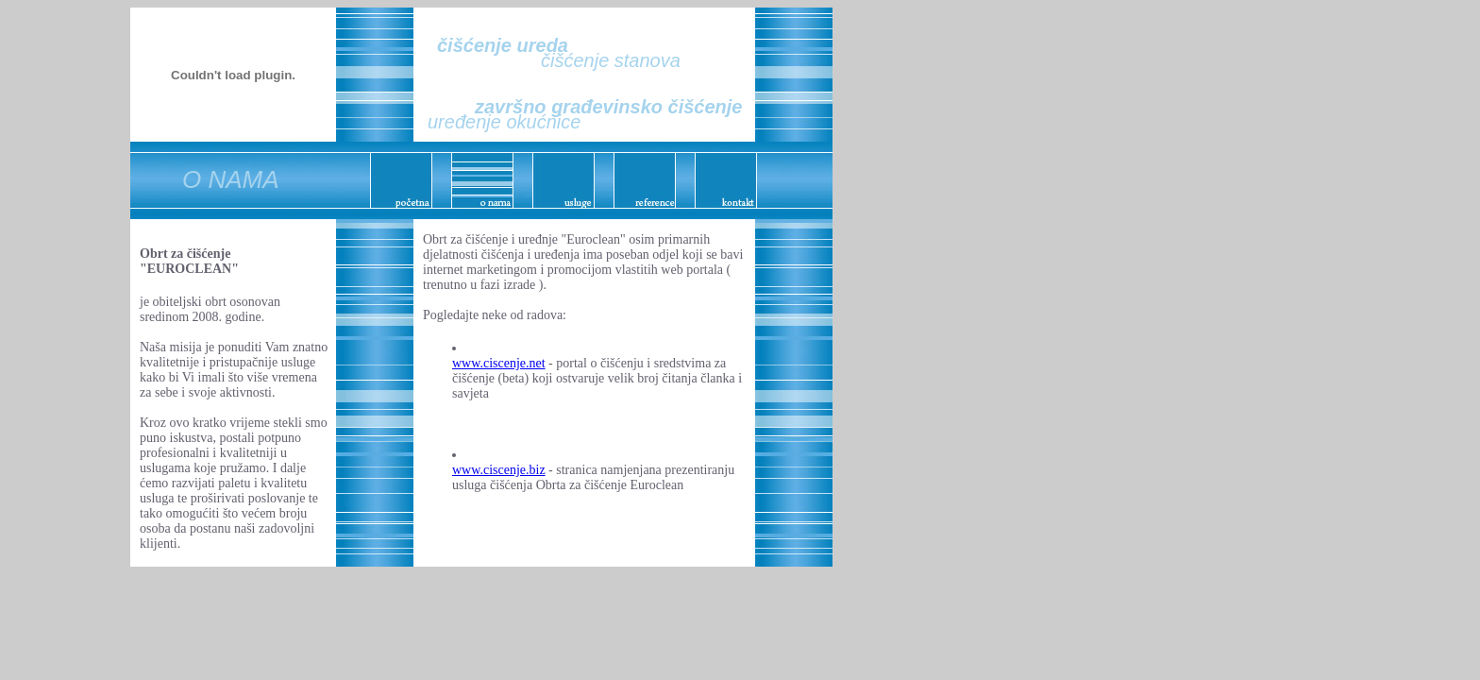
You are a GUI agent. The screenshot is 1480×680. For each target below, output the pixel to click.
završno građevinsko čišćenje (608, 106)
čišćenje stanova (611, 60)
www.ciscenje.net (499, 363)
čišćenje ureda (502, 45)
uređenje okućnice (504, 121)
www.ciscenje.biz (499, 470)
